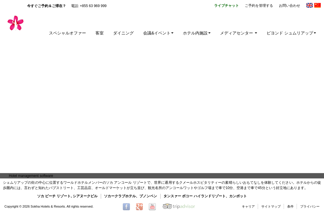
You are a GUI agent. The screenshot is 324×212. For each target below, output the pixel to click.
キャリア (248, 206)
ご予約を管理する (259, 6)
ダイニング (123, 33)
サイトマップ (271, 206)
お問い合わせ (289, 6)
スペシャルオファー (67, 33)
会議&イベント (158, 33)
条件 (290, 206)
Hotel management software (31, 176)
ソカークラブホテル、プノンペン (130, 196)
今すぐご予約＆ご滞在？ (46, 6)
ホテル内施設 (197, 33)
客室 (99, 33)
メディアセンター (238, 33)
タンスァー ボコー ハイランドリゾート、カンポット (205, 196)
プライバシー (310, 206)
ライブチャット (226, 6)
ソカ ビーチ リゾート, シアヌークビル (67, 196)
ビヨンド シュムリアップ (291, 33)
